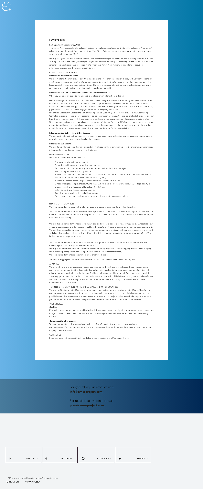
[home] (6, 6)
